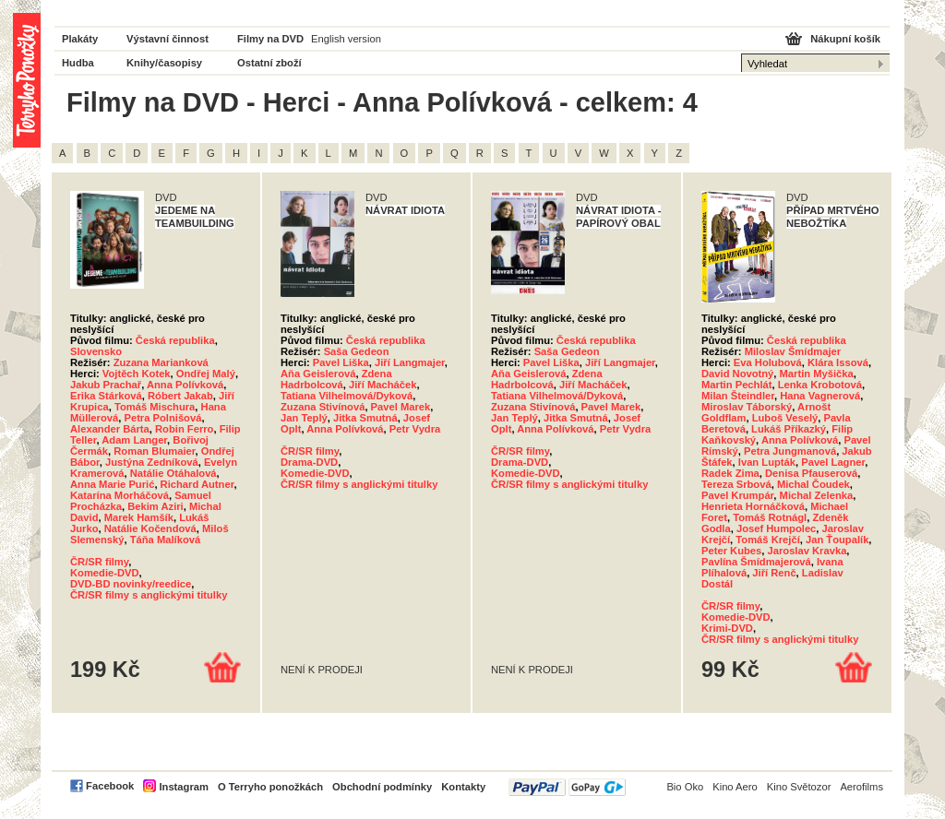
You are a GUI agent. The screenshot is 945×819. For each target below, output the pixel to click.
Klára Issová (837, 362)
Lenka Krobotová (820, 384)
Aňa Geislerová (318, 373)
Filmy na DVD (270, 38)
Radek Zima (730, 473)
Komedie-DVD (104, 572)
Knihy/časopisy (164, 62)
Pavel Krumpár (737, 495)
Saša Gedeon (356, 351)
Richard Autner (197, 484)
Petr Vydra (415, 428)
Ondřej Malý (205, 373)
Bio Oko (684, 786)
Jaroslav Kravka (807, 550)
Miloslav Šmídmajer (793, 351)
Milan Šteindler (737, 395)
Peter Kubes (731, 550)
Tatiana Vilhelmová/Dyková (347, 395)
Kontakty (463, 786)
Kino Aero (735, 786)
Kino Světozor (799, 786)
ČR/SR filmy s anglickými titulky (148, 594)
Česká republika (175, 340)
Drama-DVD (309, 462)
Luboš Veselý (785, 417)
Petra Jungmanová (790, 451)
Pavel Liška (341, 362)
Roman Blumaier (154, 451)
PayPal (567, 787)
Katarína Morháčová (119, 495)
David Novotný (737, 373)
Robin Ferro (184, 428)
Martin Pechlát (736, 384)
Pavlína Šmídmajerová (756, 561)
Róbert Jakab (180, 395)
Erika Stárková (106, 395)
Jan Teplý (304, 417)
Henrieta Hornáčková (753, 506)
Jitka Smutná (365, 417)
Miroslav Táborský (746, 406)
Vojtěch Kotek (136, 373)
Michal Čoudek (813, 484)
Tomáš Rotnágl (770, 517)
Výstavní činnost (167, 38)
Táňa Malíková (165, 539)
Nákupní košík (845, 38)
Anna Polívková (185, 384)
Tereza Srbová (736, 484)
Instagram (183, 786)
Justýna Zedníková (151, 462)
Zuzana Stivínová (323, 406)
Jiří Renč (773, 572)
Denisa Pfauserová (811, 473)
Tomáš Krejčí (767, 539)
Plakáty (80, 38)
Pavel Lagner (833, 462)
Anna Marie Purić (112, 484)
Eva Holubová (768, 362)
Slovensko (96, 351)
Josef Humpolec (776, 528)
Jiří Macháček (382, 384)
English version (346, 38)
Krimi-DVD (727, 628)
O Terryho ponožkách (270, 786)
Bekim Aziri (155, 506)
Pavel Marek (401, 406)
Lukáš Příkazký (788, 428)
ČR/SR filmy (99, 561)
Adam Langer (134, 439)
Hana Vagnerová (820, 395)
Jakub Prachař (105, 384)
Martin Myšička (817, 373)
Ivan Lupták (766, 462)
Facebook (110, 785)
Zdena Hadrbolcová (336, 379)
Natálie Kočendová (150, 528)
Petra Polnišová (162, 417)
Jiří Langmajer (410, 362)
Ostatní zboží (269, 62)
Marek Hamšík (138, 517)
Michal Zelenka (817, 495)
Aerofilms (861, 786)
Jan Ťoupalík (837, 539)
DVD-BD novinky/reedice (130, 583)
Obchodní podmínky (382, 786)
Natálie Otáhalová (173, 473)
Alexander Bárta (110, 428)
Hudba (78, 62)
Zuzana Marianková (161, 362)
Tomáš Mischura (154, 406)
